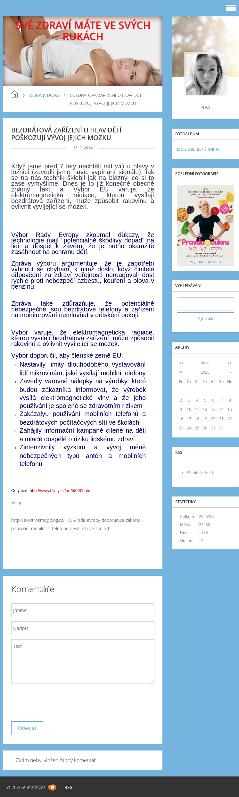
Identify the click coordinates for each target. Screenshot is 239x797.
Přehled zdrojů (199, 472)
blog (14, 94)
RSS (68, 787)
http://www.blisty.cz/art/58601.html (61, 490)
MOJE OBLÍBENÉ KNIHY (198, 149)
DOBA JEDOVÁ (44, 95)
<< (181, 363)
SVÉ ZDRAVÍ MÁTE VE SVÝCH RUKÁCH (83, 30)
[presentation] (60, 700)
